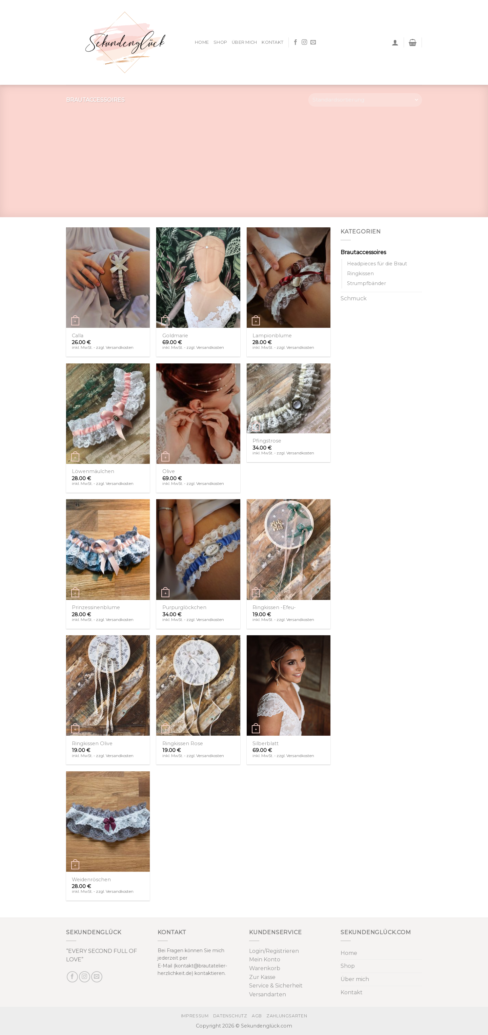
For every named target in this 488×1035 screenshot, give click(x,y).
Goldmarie (175, 336)
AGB (257, 1015)
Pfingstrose (266, 441)
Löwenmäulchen (93, 471)
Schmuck (354, 298)
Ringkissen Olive (92, 743)
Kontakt (272, 42)
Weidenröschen (91, 880)
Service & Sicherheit (276, 985)
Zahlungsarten (286, 1015)
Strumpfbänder (366, 283)
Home (202, 42)
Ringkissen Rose (182, 743)
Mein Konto (264, 959)
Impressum (195, 1015)
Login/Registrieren (274, 951)
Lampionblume (272, 336)
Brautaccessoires (363, 252)
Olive (168, 471)
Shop (220, 42)
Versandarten (267, 994)
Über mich (244, 42)
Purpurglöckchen (184, 607)
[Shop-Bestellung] (365, 100)
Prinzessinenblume (96, 607)
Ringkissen (360, 273)
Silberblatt (265, 743)
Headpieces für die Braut (377, 264)
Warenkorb (264, 968)
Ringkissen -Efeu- (274, 607)
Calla (77, 336)
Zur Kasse (262, 977)
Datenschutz (230, 1015)
